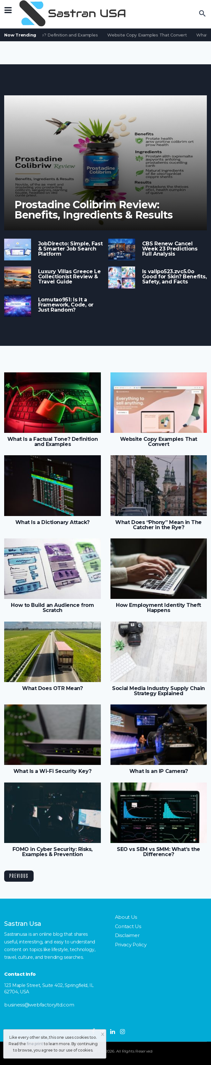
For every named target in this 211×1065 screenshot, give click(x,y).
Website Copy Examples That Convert (148, 34)
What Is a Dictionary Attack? (52, 522)
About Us (126, 917)
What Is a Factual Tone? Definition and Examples (52, 442)
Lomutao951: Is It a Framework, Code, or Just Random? (65, 305)
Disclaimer (127, 935)
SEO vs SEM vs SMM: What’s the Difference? (158, 852)
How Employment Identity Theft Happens (158, 608)
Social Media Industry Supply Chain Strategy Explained (158, 691)
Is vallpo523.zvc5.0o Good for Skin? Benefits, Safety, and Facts (174, 276)
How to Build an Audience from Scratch (52, 608)
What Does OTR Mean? (52, 688)
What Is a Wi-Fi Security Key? (52, 771)
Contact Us (128, 926)
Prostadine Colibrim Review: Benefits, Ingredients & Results (93, 210)
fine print (35, 1043)
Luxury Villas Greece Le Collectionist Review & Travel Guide (69, 276)
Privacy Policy (131, 945)
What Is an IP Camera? (158, 771)
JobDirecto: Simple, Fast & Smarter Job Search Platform (70, 249)
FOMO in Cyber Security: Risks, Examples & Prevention (52, 852)
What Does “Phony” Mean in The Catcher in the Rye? (158, 525)
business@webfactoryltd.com (39, 1005)
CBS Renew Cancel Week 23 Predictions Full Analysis (170, 249)
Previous (18, 876)
